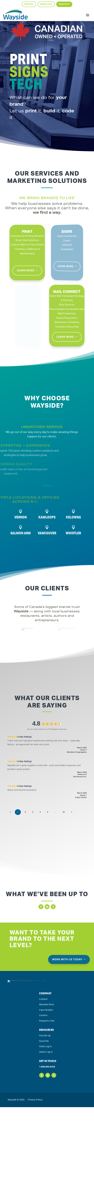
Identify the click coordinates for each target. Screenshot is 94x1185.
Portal (29, 4)
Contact (64, 4)
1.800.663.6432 (47, 1106)
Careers (43, 1055)
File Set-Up (45, 1075)
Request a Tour (47, 1060)
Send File (46, 4)
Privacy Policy (35, 1139)
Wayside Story (46, 1044)
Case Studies (46, 1050)
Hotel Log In (45, 1086)
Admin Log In (46, 1091)
